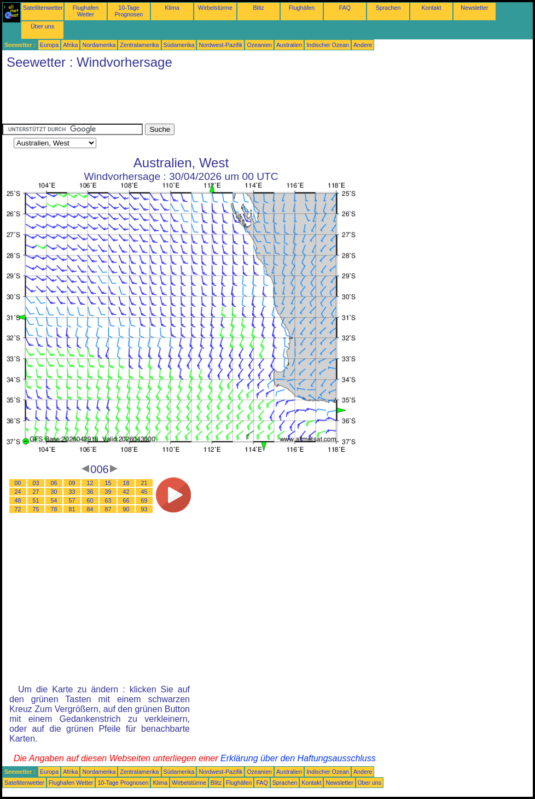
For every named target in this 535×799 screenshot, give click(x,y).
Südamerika (179, 45)
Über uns (42, 26)
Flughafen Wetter (85, 11)
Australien (289, 45)
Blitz (258, 7)
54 (54, 500)
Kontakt (431, 7)
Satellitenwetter (43, 7)
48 (18, 500)
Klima (172, 7)
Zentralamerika (139, 45)
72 (18, 509)
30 (54, 491)
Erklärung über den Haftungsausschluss (298, 758)
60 (90, 500)
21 (144, 483)
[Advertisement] (201, 99)
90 (126, 509)
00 (18, 483)
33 (72, 491)
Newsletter (474, 7)
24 (18, 491)
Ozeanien (259, 45)
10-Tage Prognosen (129, 11)
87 (108, 509)
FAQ (345, 7)
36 (90, 491)
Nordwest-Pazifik (220, 45)
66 (126, 500)
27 (36, 491)
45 (144, 491)
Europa (49, 45)
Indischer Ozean (327, 45)
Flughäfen (302, 7)
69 (144, 500)
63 (108, 500)
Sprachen (388, 7)
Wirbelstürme (215, 7)
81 (72, 509)
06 (54, 483)
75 (36, 509)
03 (36, 483)
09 (72, 483)
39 (108, 491)
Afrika (70, 45)
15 (108, 483)
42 (126, 491)
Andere (362, 45)
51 (36, 500)
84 (90, 509)
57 (72, 500)
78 (54, 509)
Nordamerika (98, 45)
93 (144, 509)
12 (90, 483)
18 (126, 483)
